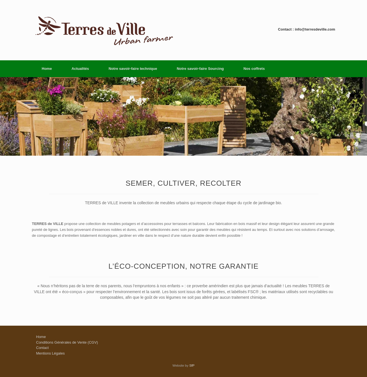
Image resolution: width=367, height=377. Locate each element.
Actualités (80, 68)
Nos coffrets (254, 68)
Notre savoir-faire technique (133, 68)
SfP (192, 365)
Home (47, 68)
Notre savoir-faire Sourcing (200, 68)
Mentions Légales (50, 353)
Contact (42, 348)
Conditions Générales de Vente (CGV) (67, 342)
